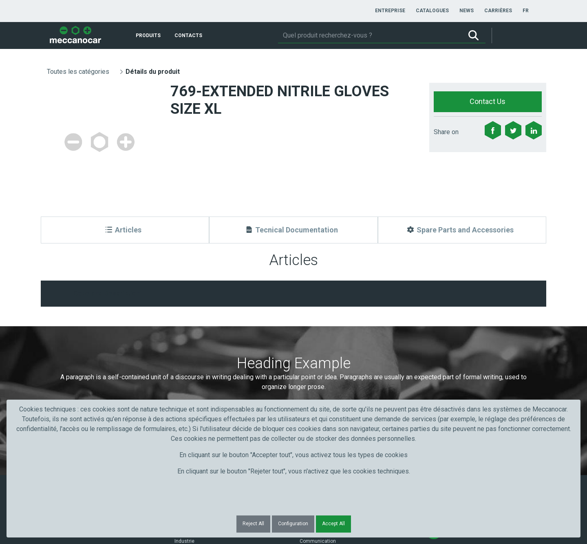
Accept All (333, 523)
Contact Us (487, 101)
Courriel (313, 340)
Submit (440, 355)
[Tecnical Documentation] (293, 230)
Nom (183, 340)
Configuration (293, 523)
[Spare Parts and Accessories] (462, 230)
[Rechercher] (369, 35)
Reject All (253, 523)
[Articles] (125, 230)
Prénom (62, 340)
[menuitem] (390, 10)
